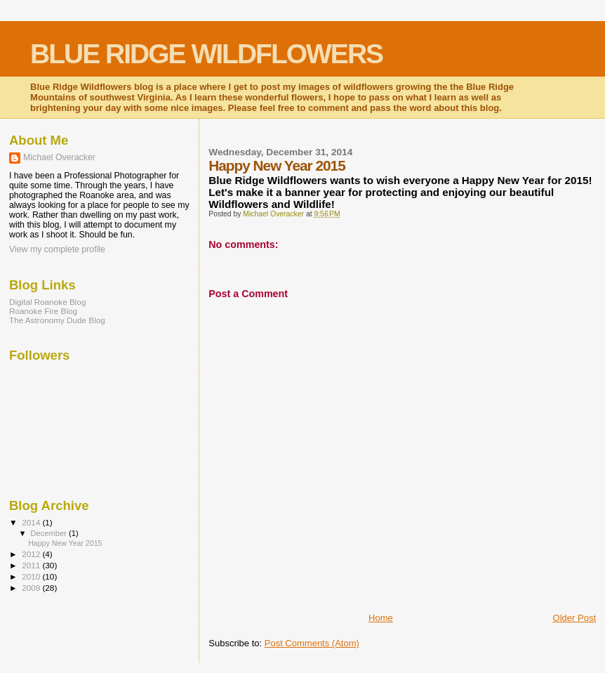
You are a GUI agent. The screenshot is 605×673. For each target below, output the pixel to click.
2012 (32, 553)
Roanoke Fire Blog (43, 310)
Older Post (574, 618)
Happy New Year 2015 (65, 543)
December (50, 533)
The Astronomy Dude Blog (57, 320)
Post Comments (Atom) (312, 643)
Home (380, 618)
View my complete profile (57, 249)
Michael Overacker (59, 157)
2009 (32, 587)
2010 (32, 576)
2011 (32, 565)
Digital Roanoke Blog (47, 301)
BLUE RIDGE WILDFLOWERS (206, 54)
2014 (32, 522)
